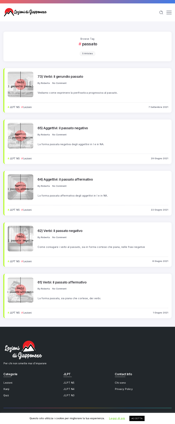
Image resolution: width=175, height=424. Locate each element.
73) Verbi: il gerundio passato (60, 76)
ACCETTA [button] (137, 418)
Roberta (45, 83)
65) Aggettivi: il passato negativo (63, 128)
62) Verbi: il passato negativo (60, 231)
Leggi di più (117, 418)
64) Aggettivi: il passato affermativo (65, 179)
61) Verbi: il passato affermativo (62, 282)
